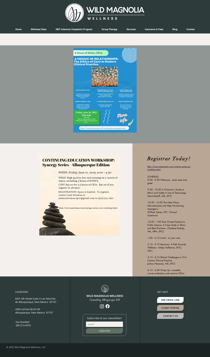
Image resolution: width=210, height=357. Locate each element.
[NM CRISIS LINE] (170, 300)
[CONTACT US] (170, 316)
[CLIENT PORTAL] (170, 308)
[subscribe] (104, 331)
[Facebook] (107, 306)
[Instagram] (102, 306)
